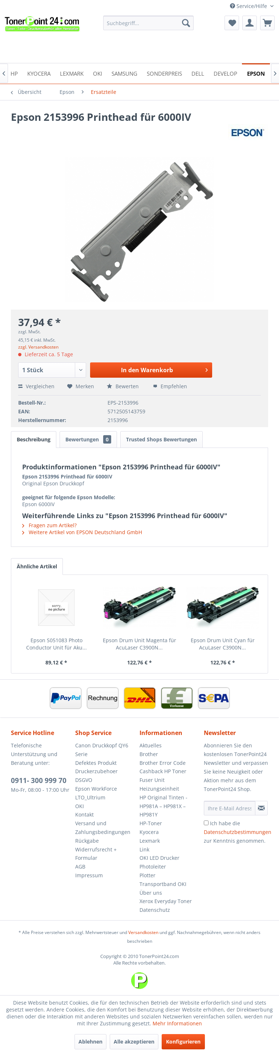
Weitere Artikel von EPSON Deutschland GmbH (82, 532)
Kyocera (149, 832)
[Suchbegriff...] (148, 23)
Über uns (151, 892)
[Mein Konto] (249, 23)
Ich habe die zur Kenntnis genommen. (237, 832)
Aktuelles (151, 745)
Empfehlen (170, 386)
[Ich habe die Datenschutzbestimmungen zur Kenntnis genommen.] (206, 822)
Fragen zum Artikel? (49, 525)
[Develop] (225, 73)
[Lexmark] (71, 73)
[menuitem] (148, 23)
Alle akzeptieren (134, 1041)
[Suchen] (186, 23)
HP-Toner (151, 823)
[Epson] (256, 73)
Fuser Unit (152, 779)
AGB (80, 866)
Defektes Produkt (96, 762)
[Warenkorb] (267, 23)
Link (144, 849)
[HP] (14, 73)
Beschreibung (33, 439)
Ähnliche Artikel (37, 566)
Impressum (89, 875)
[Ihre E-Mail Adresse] (229, 808)
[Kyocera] (39, 73)
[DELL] (198, 73)
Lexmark (150, 840)
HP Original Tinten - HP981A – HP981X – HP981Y (163, 806)
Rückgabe (87, 840)
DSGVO (83, 779)
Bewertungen (88, 439)
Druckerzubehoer (96, 771)
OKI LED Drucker (159, 857)
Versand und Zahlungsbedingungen (102, 827)
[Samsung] (124, 73)
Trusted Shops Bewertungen (161, 439)
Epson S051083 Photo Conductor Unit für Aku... (56, 644)
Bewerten (123, 386)
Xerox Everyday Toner (166, 901)
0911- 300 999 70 (38, 780)
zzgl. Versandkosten (38, 347)
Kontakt (84, 814)
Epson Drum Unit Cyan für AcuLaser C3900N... (223, 644)
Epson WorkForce (96, 788)
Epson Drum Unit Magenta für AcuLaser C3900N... (139, 644)
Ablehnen (90, 1041)
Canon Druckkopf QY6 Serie (101, 750)
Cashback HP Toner (163, 771)
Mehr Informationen (177, 1023)
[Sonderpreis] (164, 73)
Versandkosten (143, 932)
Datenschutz (155, 909)
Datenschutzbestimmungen (237, 832)
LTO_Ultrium (90, 797)
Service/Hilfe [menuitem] (249, 6)
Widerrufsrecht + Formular (96, 854)
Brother (149, 754)
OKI (79, 806)
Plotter (147, 875)
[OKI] (97, 73)
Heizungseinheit (159, 788)
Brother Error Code (163, 762)
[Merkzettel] (232, 23)
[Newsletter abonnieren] (261, 808)
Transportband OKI (163, 884)
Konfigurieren (183, 1041)
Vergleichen (36, 386)
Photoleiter (153, 866)
